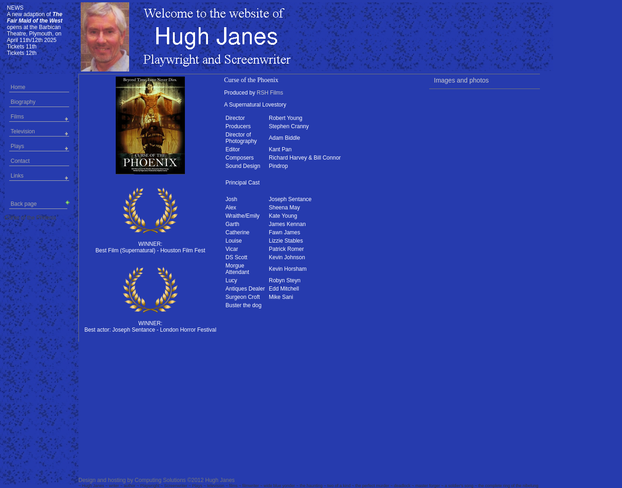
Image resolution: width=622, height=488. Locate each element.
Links (17, 176)
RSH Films (270, 92)
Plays (17, 146)
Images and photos (461, 80)
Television (23, 131)
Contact (20, 161)
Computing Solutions (160, 480)
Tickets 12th (21, 53)
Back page (39, 203)
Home (18, 87)
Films (17, 116)
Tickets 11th (21, 46)
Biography (23, 102)
